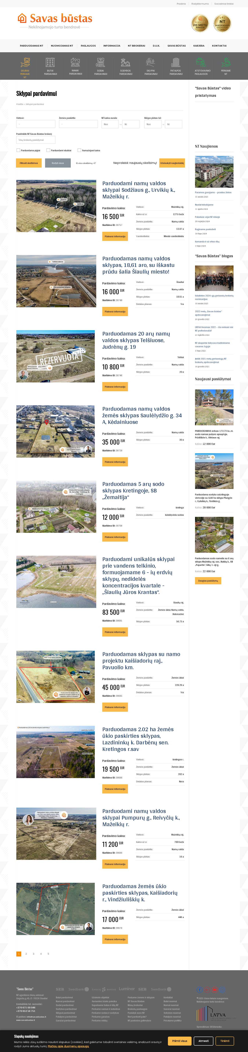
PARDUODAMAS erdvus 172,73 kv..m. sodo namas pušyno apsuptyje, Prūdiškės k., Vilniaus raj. (214, 434)
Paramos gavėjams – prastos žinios (213, 192)
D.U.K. (156, 45)
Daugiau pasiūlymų (208, 581)
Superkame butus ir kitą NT (105, 1005)
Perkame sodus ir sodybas (105, 1013)
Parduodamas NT (31, 45)
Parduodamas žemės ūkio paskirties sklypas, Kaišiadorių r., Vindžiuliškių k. (140, 892)
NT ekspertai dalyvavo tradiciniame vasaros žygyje (212, 345)
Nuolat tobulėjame (204, 205)
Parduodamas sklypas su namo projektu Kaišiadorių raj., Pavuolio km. (141, 660)
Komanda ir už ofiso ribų (207, 241)
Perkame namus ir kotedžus (106, 1009)
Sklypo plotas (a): (152, 118)
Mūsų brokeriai (135, 1005)
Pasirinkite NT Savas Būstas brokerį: (34, 134)
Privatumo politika (172, 1020)
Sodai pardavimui (65, 1005)
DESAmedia (216, 1027)
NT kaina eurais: (109, 118)
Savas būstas (177, 45)
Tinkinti (224, 1041)
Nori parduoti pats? (137, 1017)
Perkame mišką (99, 1020)
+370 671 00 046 (25, 1007)
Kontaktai (219, 45)
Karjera (198, 45)
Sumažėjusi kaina (91, 150)
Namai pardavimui (65, 1001)
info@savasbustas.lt (36, 1017)
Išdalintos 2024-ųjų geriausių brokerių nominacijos (214, 297)
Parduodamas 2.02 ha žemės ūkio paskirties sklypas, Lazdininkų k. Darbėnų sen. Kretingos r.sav (138, 739)
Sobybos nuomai (172, 1013)
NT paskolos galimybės (139, 1020)
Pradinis (181, 3)
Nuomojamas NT (62, 45)
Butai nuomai (170, 1001)
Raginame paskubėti (205, 229)
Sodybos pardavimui (66, 1009)
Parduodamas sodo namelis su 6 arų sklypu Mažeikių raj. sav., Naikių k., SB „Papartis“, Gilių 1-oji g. (214, 561)
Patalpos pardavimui (66, 1017)
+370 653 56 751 (25, 1011)
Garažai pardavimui (66, 1020)
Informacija (111, 45)
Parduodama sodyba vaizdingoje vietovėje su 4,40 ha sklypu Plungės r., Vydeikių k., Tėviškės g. (213, 497)
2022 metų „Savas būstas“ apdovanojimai (208, 313)
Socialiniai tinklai (224, 3)
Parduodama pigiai (30, 150)
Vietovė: (20, 118)
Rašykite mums (200, 3)
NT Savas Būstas (136, 1001)
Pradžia (19, 104)
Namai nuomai (171, 1005)
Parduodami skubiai (61, 150)
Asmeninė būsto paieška (104, 1001)
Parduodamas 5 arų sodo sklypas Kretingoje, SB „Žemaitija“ (133, 490)
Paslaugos (88, 45)
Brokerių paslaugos (137, 1009)
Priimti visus (179, 1041)
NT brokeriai (136, 45)
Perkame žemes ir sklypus (141, 997)
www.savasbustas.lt (25, 1020)
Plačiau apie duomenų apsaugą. (68, 1046)
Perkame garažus (101, 1017)
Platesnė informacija (115, 236)
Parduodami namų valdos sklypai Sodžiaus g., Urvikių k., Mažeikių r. (138, 189)
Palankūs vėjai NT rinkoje (207, 217)
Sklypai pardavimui (65, 1013)
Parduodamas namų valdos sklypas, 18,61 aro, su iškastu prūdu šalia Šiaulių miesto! (138, 265)
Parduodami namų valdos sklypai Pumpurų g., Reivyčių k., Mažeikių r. (141, 817)
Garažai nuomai (172, 1009)
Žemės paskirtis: (67, 118)
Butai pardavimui (64, 997)
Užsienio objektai (100, 997)
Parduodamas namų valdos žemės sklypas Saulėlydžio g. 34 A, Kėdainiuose (142, 415)
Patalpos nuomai (172, 1017)
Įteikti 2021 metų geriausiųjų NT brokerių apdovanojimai (210, 360)
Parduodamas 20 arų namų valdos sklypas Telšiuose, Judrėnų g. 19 (136, 340)
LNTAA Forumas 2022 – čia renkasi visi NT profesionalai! (214, 329)
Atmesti (204, 1041)
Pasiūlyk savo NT (136, 1013)
